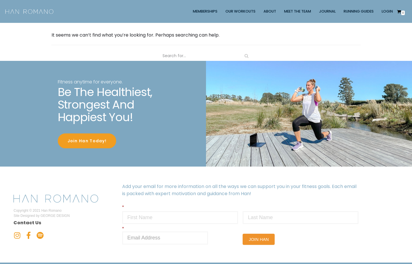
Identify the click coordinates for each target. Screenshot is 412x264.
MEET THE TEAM (297, 11)
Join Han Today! (87, 141)
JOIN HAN (259, 238)
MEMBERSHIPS (205, 11)
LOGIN (387, 11)
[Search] (206, 56)
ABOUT (270, 11)
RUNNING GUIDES (359, 11)
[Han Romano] (29, 11)
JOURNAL (327, 11)
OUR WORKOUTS (240, 11)
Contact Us (27, 222)
